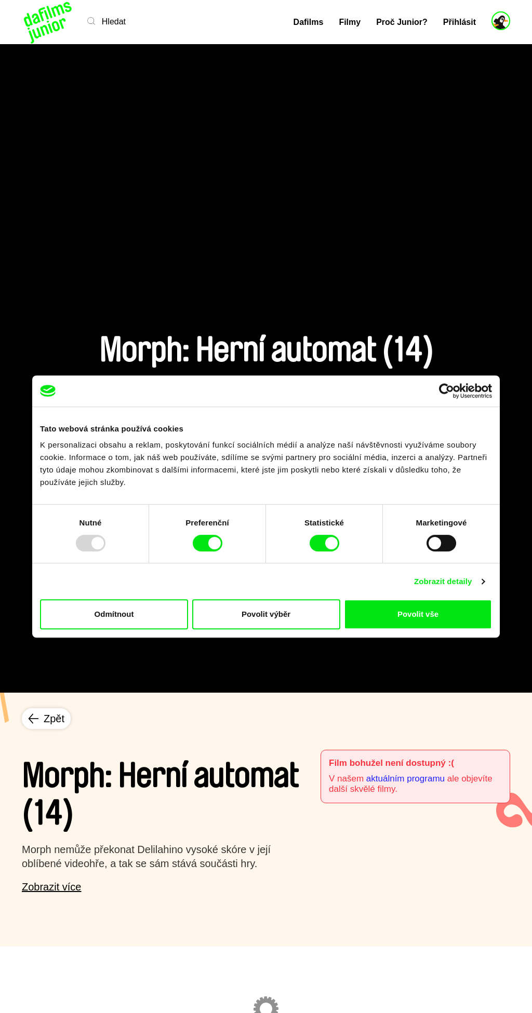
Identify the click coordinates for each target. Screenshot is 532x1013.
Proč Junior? (402, 22)
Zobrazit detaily (443, 581)
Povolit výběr (266, 614)
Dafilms (309, 22)
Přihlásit (459, 22)
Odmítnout (114, 614)
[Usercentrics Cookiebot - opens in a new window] (446, 391)
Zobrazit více (51, 887)
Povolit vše (417, 614)
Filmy (350, 22)
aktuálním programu (405, 779)
